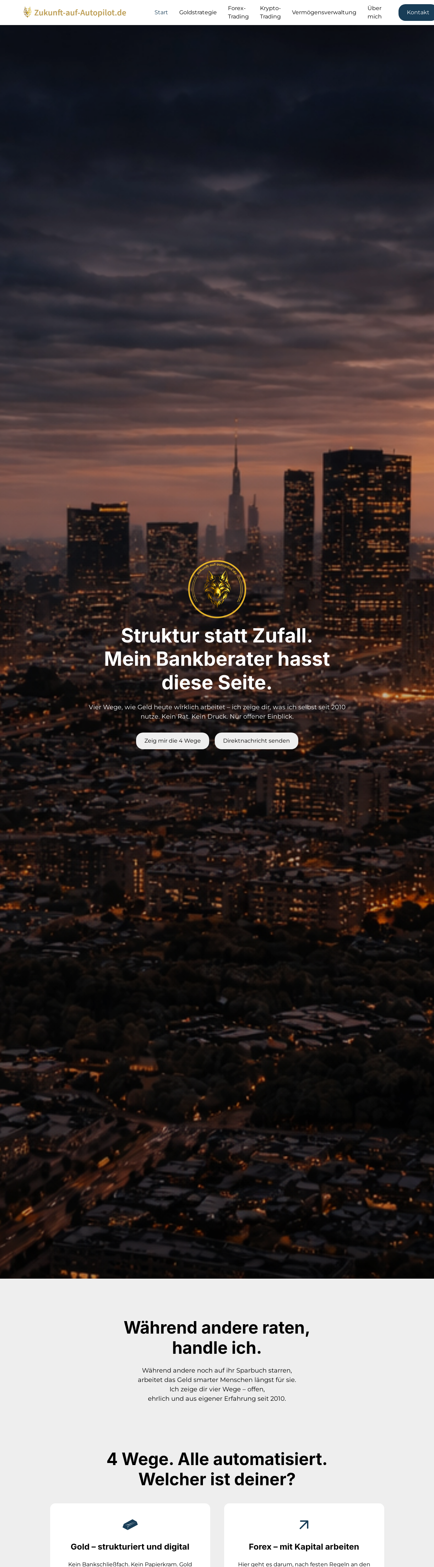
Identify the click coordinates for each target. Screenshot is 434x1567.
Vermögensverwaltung (324, 12)
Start (161, 12)
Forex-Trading (238, 12)
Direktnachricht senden (256, 740)
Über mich (375, 12)
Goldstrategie (198, 12)
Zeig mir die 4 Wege (172, 740)
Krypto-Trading (270, 12)
